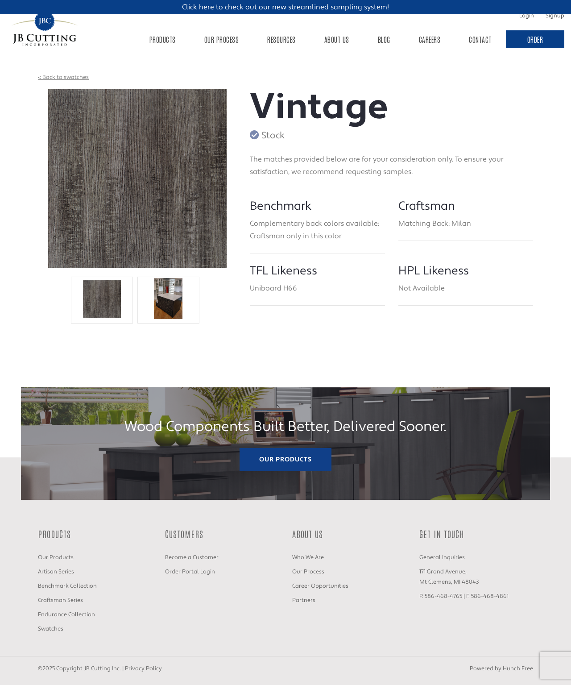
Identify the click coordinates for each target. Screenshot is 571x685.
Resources (281, 39)
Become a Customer (192, 557)
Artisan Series (56, 571)
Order (535, 39)
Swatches (50, 628)
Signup (555, 15)
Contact (480, 39)
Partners (303, 600)
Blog (384, 39)
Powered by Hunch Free (501, 668)
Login (526, 15)
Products (162, 39)
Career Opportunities (320, 586)
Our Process (221, 39)
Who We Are (308, 557)
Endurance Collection (66, 614)
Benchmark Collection (67, 586)
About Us (336, 39)
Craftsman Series (60, 600)
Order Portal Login (190, 571)
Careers (430, 39)
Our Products (285, 459)
